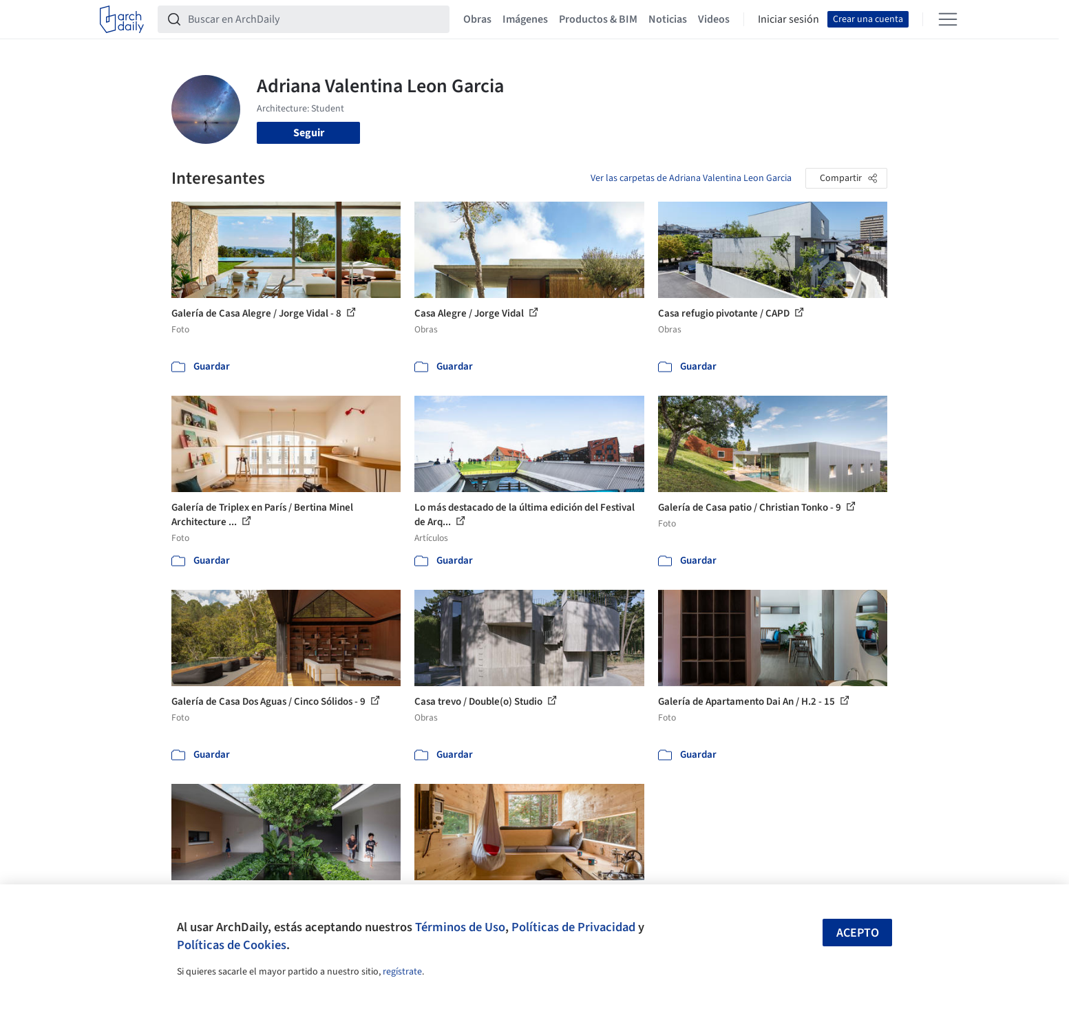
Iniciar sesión (788, 19)
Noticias (667, 19)
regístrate (402, 972)
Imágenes (525, 19)
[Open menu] (948, 19)
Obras (477, 19)
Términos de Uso (460, 927)
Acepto (857, 932)
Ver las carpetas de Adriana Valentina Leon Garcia (691, 178)
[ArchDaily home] (122, 19)
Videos (714, 19)
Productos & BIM (598, 19)
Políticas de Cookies (231, 945)
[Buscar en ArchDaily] (314, 19)
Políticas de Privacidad (573, 927)
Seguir (308, 132)
